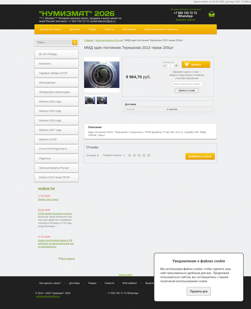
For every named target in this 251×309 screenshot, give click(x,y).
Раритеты (45, 158)
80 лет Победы (48, 54)
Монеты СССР (48, 139)
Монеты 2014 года (50, 101)
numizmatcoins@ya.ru (48, 296)
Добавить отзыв (200, 156)
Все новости (68, 258)
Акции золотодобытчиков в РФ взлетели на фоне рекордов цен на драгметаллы (56, 243)
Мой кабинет (129, 29)
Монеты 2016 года (50, 120)
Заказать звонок (185, 19)
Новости (109, 29)
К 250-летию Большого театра (55, 213)
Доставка (75, 29)
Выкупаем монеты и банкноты (161, 29)
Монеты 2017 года (50, 129)
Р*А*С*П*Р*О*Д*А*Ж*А (53, 148)
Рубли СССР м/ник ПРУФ (54, 177)
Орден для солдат (48, 199)
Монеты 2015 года (50, 111)
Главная (88, 40)
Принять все (198, 291)
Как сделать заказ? (51, 29)
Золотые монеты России (54, 167)
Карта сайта (125, 274)
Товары (92, 29)
